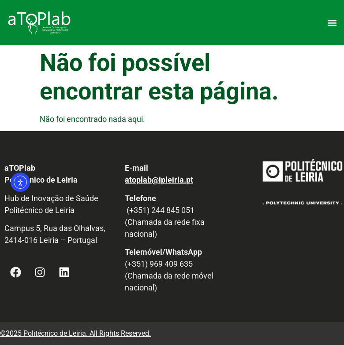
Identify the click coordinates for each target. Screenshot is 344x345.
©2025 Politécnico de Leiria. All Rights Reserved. (75, 333)
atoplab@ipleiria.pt (159, 179)
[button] (332, 22)
